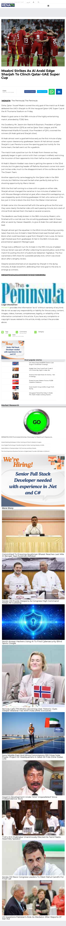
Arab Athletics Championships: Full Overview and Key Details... (19, 451)
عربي (28, 2)
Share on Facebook (30, 94)
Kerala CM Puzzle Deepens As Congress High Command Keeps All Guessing (30, 605)
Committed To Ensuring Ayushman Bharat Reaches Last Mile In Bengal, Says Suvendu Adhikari (33, 558)
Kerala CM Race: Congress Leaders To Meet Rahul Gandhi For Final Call (33, 879)
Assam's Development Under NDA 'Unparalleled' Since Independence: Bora (29, 799)
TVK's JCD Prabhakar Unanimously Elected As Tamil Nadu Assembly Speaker (31, 839)
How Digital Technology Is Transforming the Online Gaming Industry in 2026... (23, 448)
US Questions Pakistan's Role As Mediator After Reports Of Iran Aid (31, 918)
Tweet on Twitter (42, 94)
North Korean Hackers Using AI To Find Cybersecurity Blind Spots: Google (32, 645)
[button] (33, 2)
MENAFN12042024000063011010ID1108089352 (23, 278)
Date (4, 94)
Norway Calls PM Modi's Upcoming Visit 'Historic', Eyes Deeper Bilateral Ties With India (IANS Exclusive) (29, 712)
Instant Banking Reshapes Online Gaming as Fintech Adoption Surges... (21, 445)
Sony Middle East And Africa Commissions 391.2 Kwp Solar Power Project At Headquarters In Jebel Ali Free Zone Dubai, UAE (32, 759)
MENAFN (6, 104)
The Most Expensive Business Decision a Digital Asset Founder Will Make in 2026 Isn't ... (26, 454)
